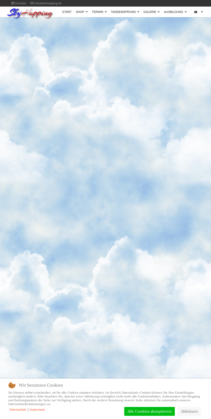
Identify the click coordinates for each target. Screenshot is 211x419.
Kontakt (20, 3)
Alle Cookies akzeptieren (149, 411)
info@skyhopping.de (48, 3)
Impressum (37, 409)
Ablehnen (189, 411)
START (67, 12)
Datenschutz (18, 409)
